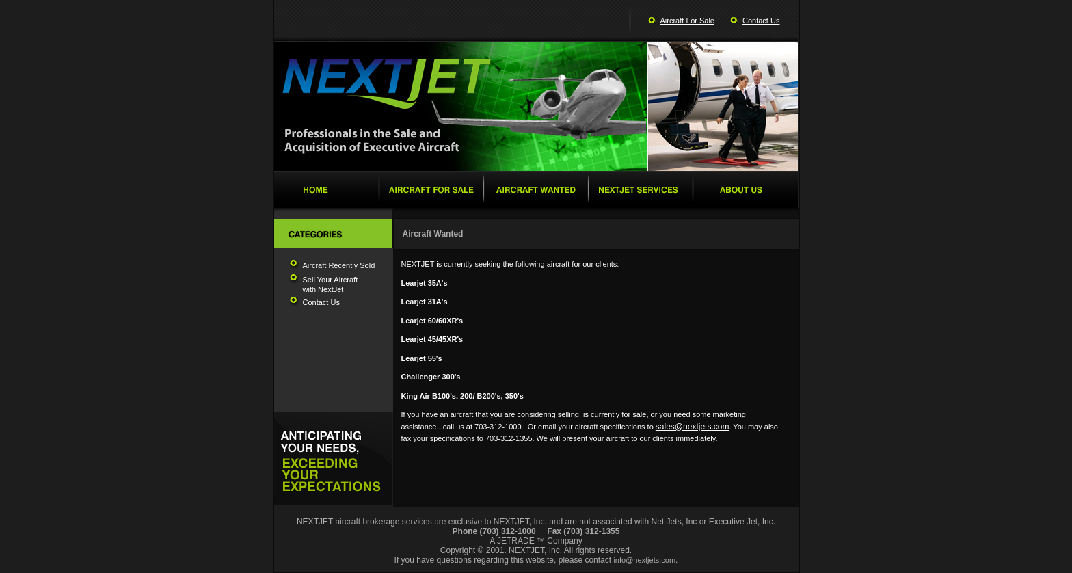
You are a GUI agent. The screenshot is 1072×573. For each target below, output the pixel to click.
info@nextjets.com (644, 560)
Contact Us (760, 20)
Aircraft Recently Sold (339, 265)
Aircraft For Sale (687, 20)
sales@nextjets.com (692, 426)
